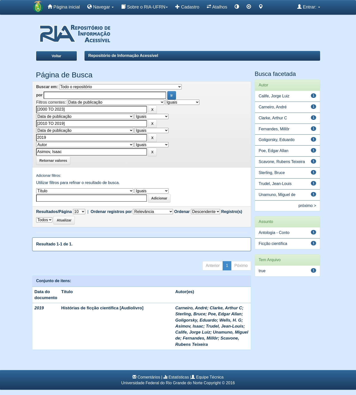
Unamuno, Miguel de (277, 195)
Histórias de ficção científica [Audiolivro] (102, 308)
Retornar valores (53, 161)
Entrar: (308, 6)
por (39, 95)
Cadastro (187, 6)
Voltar (56, 56)
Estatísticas (179, 377)
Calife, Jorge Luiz (192, 332)
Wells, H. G (230, 320)
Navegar (100, 6)
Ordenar (182, 211)
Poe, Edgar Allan (224, 314)
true (262, 271)
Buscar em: (47, 87)
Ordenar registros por (111, 211)
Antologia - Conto (274, 232)
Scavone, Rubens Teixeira (282, 162)
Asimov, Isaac (189, 326)
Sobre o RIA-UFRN (144, 6)
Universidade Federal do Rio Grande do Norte (161, 383)
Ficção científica (273, 243)
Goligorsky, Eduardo (196, 320)
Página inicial (64, 6)
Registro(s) (231, 211)
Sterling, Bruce (190, 314)
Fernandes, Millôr (200, 338)
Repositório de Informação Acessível (123, 55)
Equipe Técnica (210, 377)
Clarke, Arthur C (226, 308)
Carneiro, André (191, 308)
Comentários (149, 377)
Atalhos (217, 6)
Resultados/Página (54, 211)
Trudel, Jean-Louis (225, 326)
